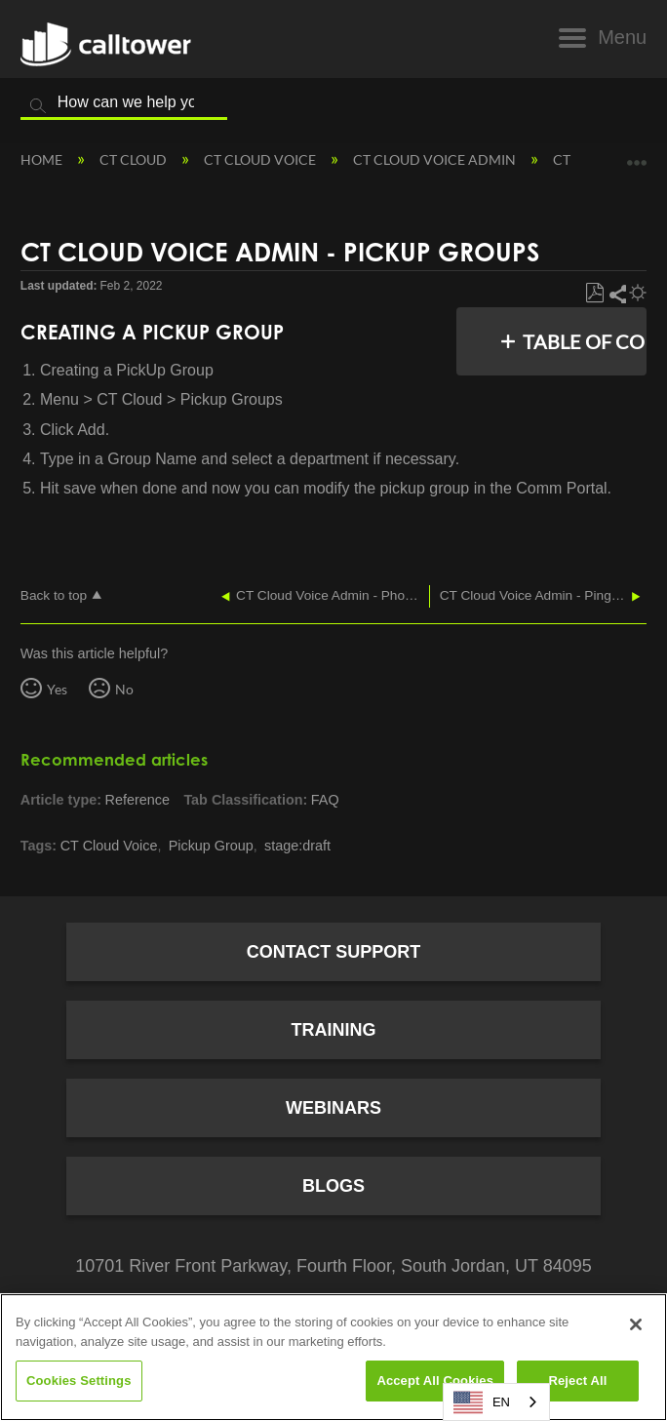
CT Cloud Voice (261, 159)
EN (481, 1402)
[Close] (635, 1324)
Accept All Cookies (434, 1380)
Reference (137, 800)
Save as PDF (594, 293)
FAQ (325, 800)
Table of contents (588, 341)
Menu (622, 37)
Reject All (577, 1380)
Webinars (333, 1108)
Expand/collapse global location (636, 155)
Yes (57, 689)
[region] (333, 1357)
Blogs (333, 1186)
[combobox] (496, 1402)
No (124, 689)
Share (617, 293)
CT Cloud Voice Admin (436, 159)
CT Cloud (134, 159)
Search (38, 106)
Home (42, 159)
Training (334, 1030)
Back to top (53, 595)
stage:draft (297, 845)
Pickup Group (211, 845)
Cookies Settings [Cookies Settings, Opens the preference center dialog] (79, 1380)
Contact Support (334, 952)
